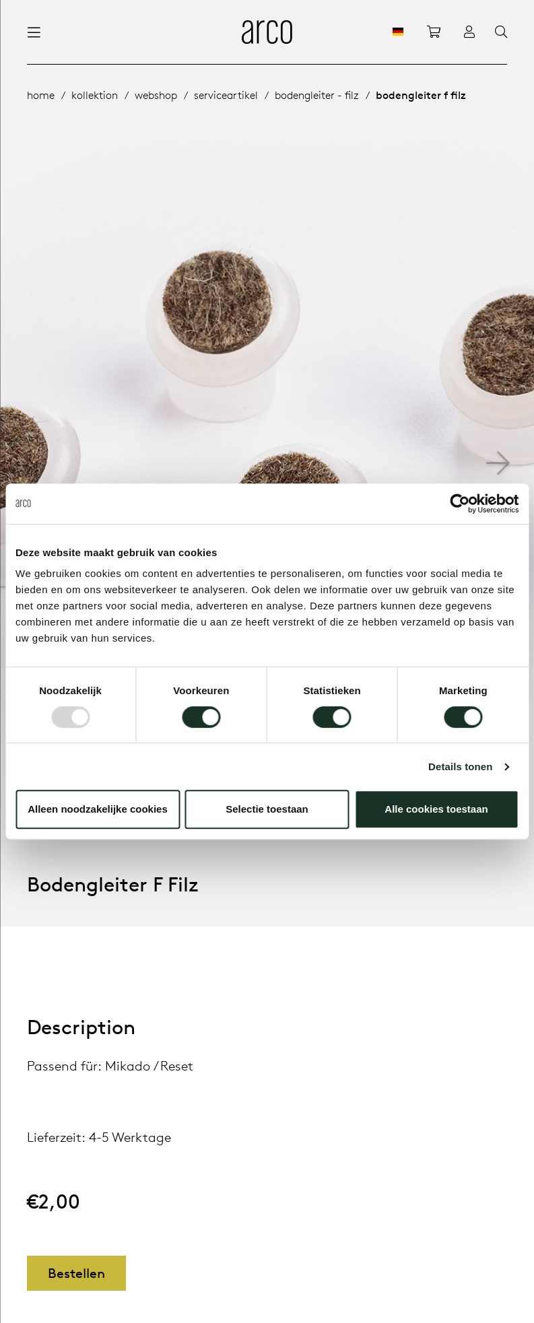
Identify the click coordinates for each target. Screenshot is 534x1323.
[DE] (398, 32)
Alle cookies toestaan (436, 809)
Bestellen (76, 1272)
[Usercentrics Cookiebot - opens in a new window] (460, 504)
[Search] (501, 32)
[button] (498, 463)
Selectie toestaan (267, 809)
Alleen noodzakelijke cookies (98, 809)
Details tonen (460, 766)
